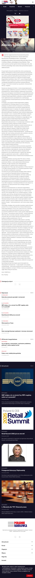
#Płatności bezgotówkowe (28, 49)
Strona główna (10, 10)
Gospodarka (12, 6)
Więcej (31, 292)
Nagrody (4, 556)
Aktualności (6, 303)
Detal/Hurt (5, 295)
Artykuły (15, 10)
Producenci (27, 6)
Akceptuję (30, 575)
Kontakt (4, 560)
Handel (4, 6)
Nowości (20, 6)
